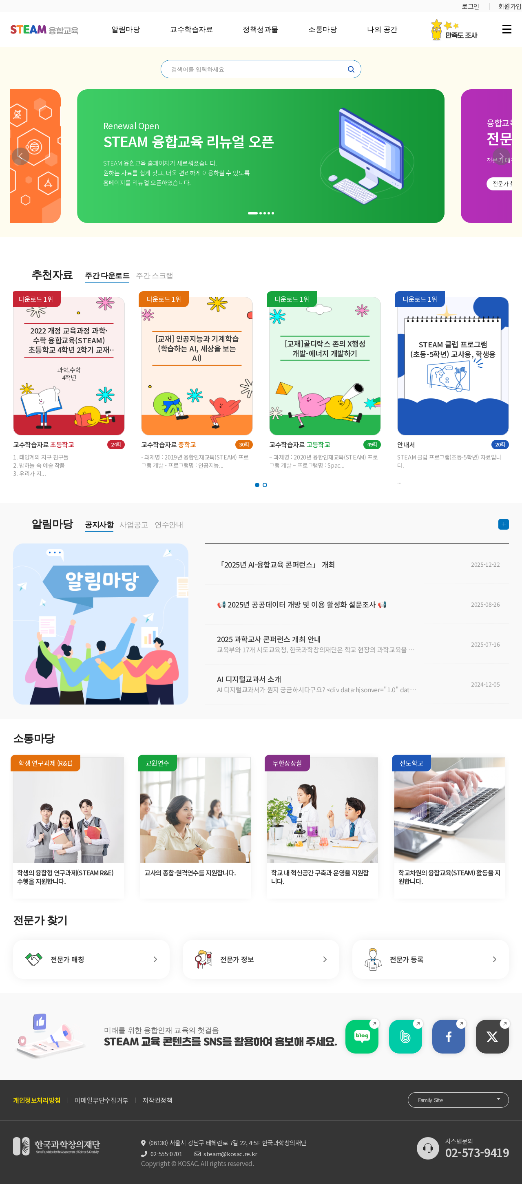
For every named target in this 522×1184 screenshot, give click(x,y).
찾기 (351, 69)
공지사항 (99, 525)
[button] (20, 156)
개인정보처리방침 (37, 1100)
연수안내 (169, 525)
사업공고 (133, 525)
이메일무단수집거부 (101, 1100)
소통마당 (322, 29)
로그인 (471, 6)
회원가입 (510, 6)
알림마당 (125, 29)
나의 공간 (382, 29)
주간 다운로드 (107, 276)
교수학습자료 (191, 29)
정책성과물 (261, 29)
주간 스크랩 (154, 276)
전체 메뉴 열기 (506, 29)
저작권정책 (157, 1100)
